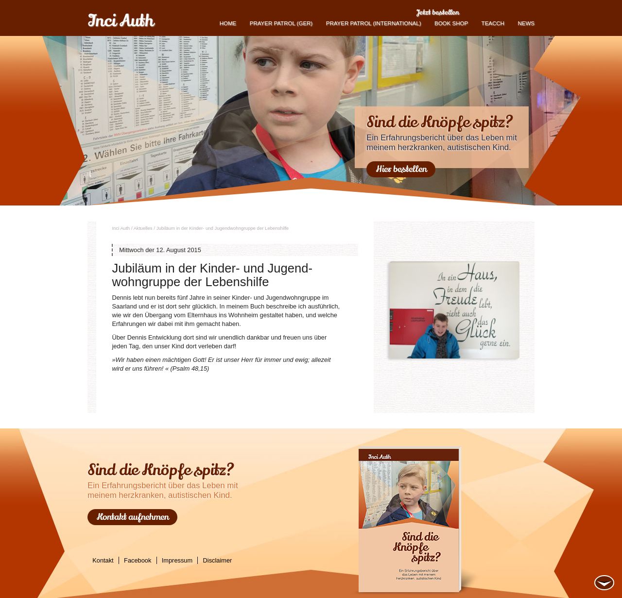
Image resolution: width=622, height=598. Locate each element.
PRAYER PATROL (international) (373, 23)
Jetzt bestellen (437, 12)
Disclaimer (217, 560)
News (526, 23)
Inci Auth (120, 21)
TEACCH (493, 23)
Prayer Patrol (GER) (281, 23)
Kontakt (102, 560)
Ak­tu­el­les (143, 228)
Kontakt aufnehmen (133, 517)
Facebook (137, 560)
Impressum (177, 560)
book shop (451, 23)
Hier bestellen (401, 169)
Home (228, 23)
